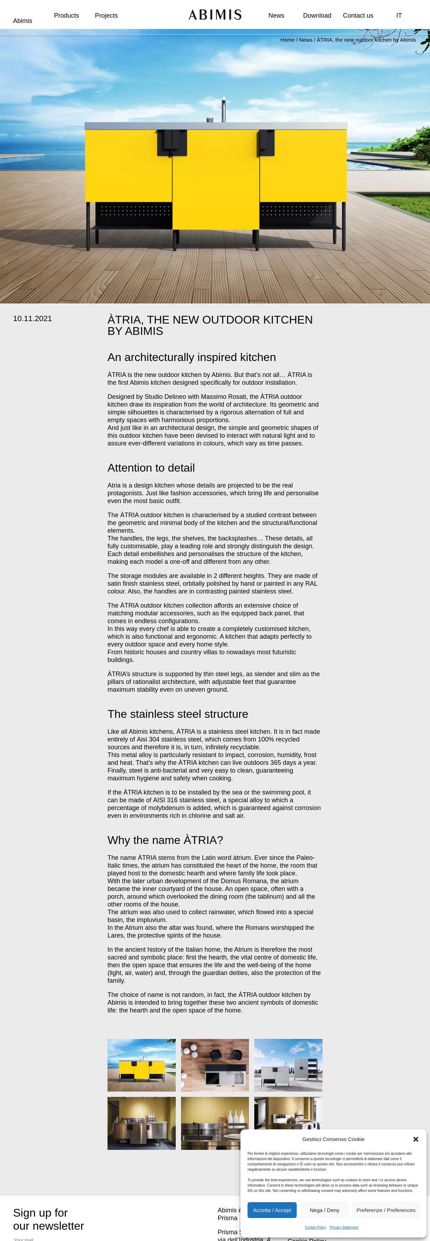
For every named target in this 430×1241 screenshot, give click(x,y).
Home (287, 40)
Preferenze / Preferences (386, 1210)
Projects (106, 15)
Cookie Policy (315, 1227)
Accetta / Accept (272, 1210)
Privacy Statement (344, 1227)
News (276, 15)
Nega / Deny (324, 1210)
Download (317, 15)
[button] (415, 1139)
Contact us (358, 15)
